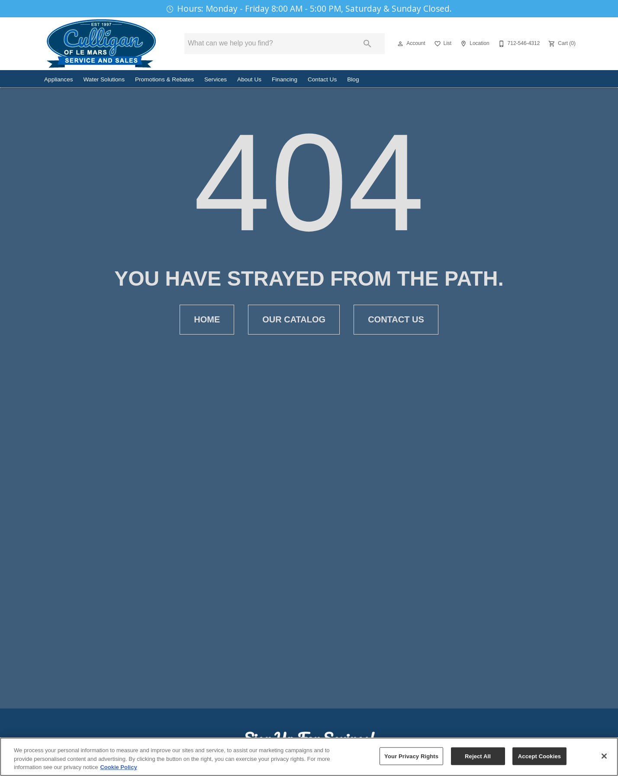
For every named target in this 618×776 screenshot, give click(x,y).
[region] (309, 756)
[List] (442, 44)
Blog (353, 79)
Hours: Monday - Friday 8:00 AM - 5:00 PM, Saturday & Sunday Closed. (314, 8)
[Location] (473, 44)
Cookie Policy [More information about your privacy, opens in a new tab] (118, 767)
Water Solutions (104, 79)
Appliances (58, 79)
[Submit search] (367, 44)
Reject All (478, 756)
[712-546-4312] (518, 44)
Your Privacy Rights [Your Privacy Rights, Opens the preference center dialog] (411, 756)
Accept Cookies (539, 756)
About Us (249, 79)
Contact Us (322, 79)
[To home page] (101, 43)
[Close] (604, 756)
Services (215, 79)
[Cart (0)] (561, 44)
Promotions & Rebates (164, 79)
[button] (400, 44)
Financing (284, 79)
